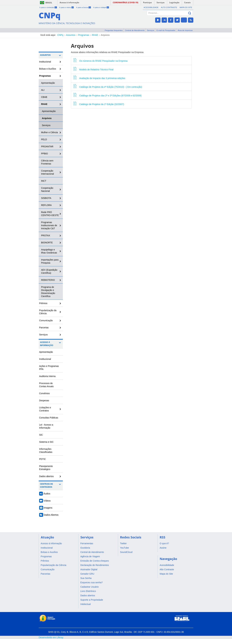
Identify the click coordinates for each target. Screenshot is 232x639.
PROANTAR (47, 146)
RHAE (95, 35)
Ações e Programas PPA (49, 367)
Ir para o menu (66, 7)
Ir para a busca (83, 7)
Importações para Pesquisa (49, 261)
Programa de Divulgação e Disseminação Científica (48, 291)
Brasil (48, 2)
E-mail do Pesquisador (166, 30)
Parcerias (44, 327)
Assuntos (70, 35)
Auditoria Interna (47, 376)
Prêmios (43, 303)
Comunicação (46, 320)
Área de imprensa (185, 30)
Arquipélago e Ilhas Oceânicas (49, 251)
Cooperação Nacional (47, 189)
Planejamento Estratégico (46, 467)
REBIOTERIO (48, 280)
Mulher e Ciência (49, 132)
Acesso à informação (69, 2)
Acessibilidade (151, 7)
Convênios (44, 393)
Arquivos (105, 35)
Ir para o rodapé (101, 7)
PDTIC (42, 459)
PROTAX (45, 235)
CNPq (60, 35)
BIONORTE (47, 242)
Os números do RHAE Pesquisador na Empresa (100, 60)
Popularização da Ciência (47, 312)
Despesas (44, 400)
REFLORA (46, 205)
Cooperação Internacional (47, 172)
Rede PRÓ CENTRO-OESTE (50, 214)
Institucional (45, 61)
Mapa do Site (186, 7)
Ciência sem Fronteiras (47, 162)
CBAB (44, 97)
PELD (44, 139)
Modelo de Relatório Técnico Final (93, 69)
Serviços (150, 30)
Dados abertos (46, 476)
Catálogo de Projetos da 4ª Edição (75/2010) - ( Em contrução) (107, 86)
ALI (42, 90)
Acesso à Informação (46, 343)
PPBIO (44, 153)
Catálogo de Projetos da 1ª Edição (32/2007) (98, 103)
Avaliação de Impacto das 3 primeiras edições (99, 77)
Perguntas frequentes (114, 30)
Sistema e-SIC (46, 442)
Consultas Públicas (48, 417)
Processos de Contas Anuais (46, 385)
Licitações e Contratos (45, 409)
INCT (43, 181)
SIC (41, 435)
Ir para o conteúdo (48, 7)
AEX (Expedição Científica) (49, 271)
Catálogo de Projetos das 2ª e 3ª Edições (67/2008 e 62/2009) (107, 95)
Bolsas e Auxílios (47, 68)
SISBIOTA (46, 198)
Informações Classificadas (45, 450)
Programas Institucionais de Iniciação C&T (49, 225)
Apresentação (48, 83)
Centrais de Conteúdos (46, 485)
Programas (83, 35)
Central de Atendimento (135, 30)
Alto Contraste (169, 7)
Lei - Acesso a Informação (46, 426)
